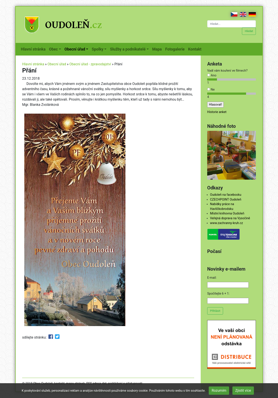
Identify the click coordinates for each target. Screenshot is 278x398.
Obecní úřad (57, 64)
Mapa (158, 48)
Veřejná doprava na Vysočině (230, 218)
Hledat (249, 31)
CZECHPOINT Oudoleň (225, 199)
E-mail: (212, 278)
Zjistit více (243, 390)
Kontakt (195, 48)
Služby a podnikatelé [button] (128, 49)
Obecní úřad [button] (75, 49)
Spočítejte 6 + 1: (218, 293)
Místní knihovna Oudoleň (227, 213)
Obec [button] (53, 49)
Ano (211, 75)
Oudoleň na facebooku (225, 195)
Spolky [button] (97, 49)
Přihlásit (215, 310)
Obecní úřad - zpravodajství (90, 64)
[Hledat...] (231, 23)
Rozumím (219, 390)
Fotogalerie (175, 48)
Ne (211, 89)
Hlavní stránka (34, 48)
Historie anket (217, 112)
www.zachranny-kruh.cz (226, 223)
